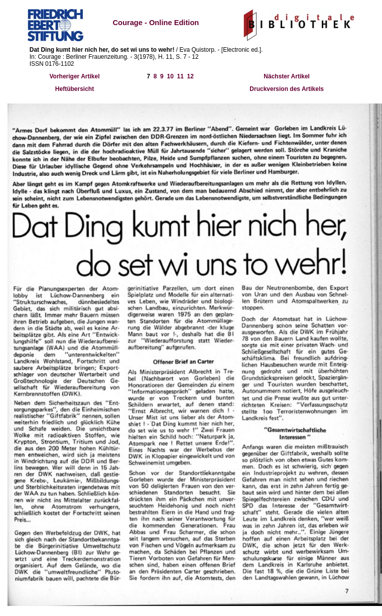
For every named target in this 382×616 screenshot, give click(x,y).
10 (170, 76)
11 (180, 76)
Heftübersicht (74, 88)
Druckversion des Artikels (286, 88)
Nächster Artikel (287, 76)
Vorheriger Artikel (74, 76)
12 (190, 76)
